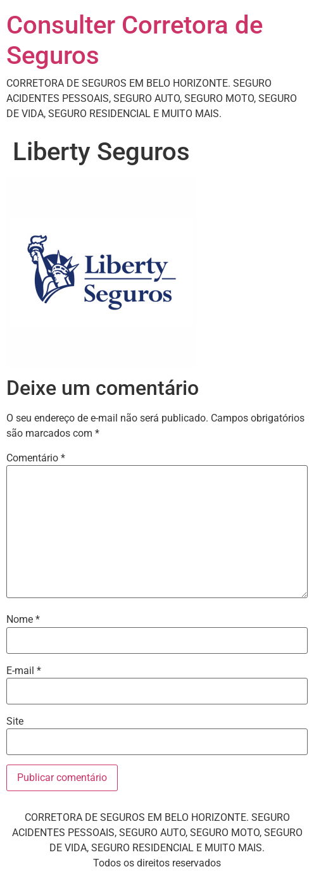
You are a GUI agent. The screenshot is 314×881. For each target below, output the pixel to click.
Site (14, 721)
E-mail (23, 671)
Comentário (35, 458)
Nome (23, 620)
